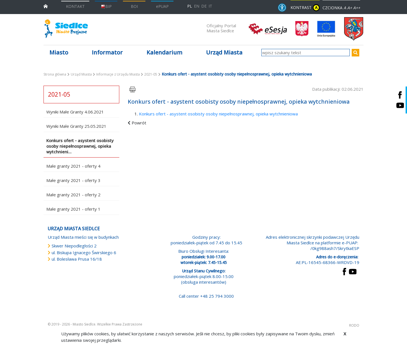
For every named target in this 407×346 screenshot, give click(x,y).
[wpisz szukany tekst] (305, 52)
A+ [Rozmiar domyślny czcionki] (349, 7)
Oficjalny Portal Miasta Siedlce (221, 28)
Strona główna (55, 74)
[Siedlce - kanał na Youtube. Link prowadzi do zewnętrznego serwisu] (400, 105)
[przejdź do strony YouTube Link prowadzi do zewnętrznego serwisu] (352, 271)
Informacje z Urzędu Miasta (118, 74)
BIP (106, 6)
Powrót (139, 123)
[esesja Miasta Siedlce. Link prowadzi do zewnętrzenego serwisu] (268, 28)
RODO (354, 325)
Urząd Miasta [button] (224, 52)
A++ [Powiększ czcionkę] (356, 7)
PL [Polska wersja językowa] (189, 6)
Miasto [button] (58, 52)
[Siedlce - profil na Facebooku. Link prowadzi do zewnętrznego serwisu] (400, 94)
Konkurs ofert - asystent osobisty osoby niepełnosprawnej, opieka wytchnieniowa (218, 114)
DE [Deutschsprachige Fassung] (204, 6)
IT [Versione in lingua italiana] (210, 6)
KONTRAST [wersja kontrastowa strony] (305, 7)
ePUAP (162, 6)
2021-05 (150, 74)
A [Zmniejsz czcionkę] (345, 7)
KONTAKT (75, 6)
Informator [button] (107, 52)
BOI (134, 6)
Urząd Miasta (81, 74)
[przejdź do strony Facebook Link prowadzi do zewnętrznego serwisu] (344, 271)
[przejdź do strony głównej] (46, 6)
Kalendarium (164, 52)
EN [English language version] (196, 6)
